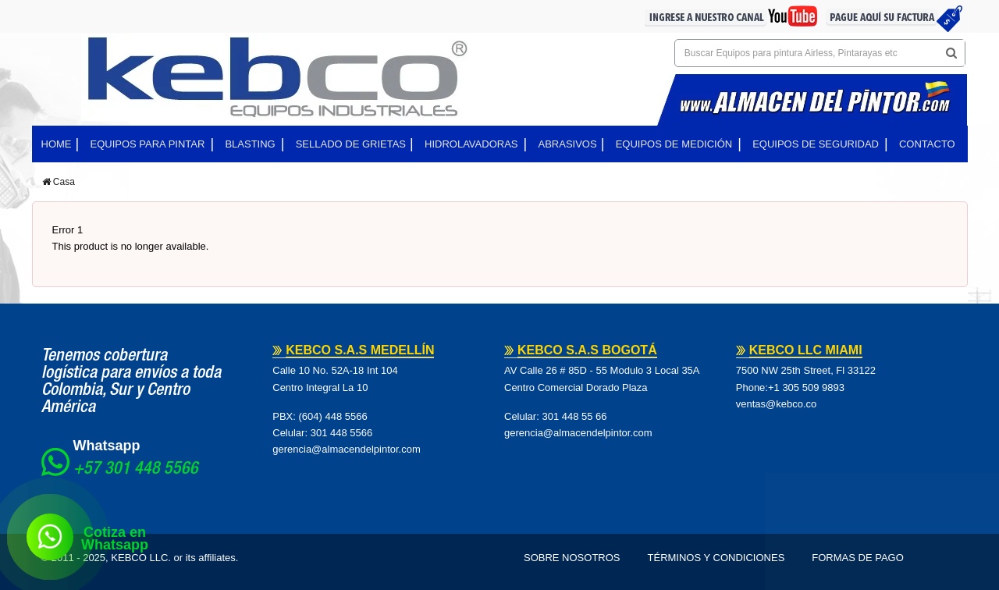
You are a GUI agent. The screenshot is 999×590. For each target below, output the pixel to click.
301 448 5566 (342, 433)
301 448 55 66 (574, 416)
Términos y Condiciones (716, 557)
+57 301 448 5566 (135, 469)
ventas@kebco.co (776, 404)
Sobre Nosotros (572, 557)
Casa (58, 181)
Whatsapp (106, 445)
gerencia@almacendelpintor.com (346, 449)
